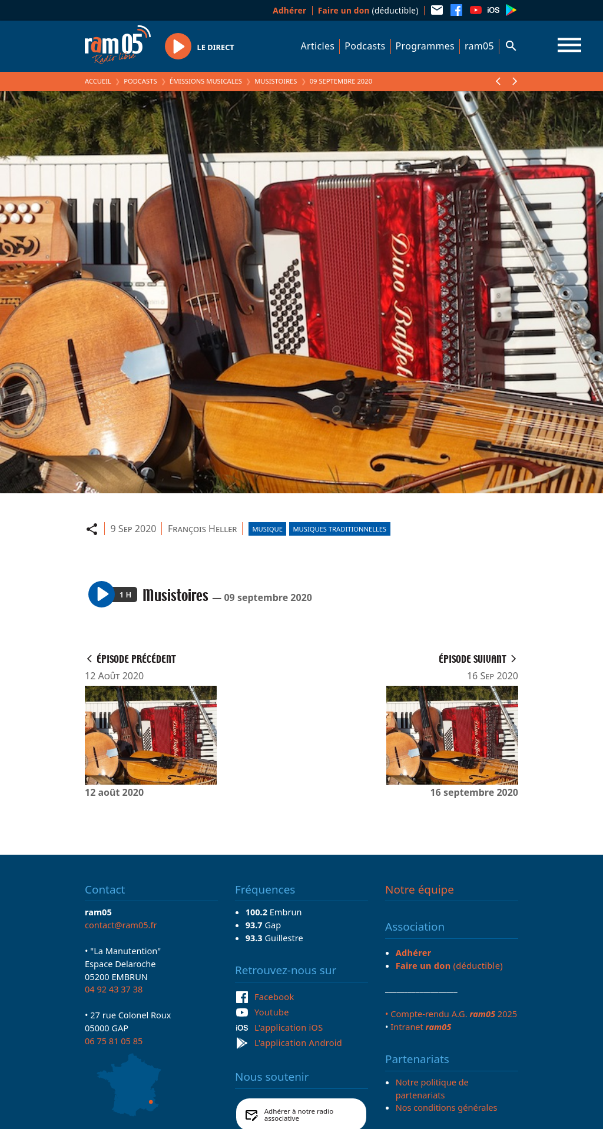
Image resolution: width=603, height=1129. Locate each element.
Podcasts (364, 45)
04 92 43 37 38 (114, 989)
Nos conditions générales (447, 1107)
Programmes (425, 45)
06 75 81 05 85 (114, 1041)
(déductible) (368, 10)
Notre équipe (419, 889)
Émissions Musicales (206, 81)
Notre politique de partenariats (432, 1088)
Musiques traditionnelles (339, 528)
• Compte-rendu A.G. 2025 (451, 1014)
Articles (318, 45)
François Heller (202, 528)
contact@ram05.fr (121, 925)
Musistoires (275, 81)
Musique (267, 528)
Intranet (420, 1026)
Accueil (98, 81)
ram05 (479, 45)
